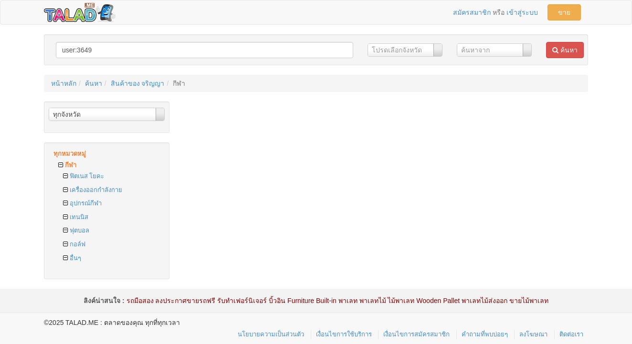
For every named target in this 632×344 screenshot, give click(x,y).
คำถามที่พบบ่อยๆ (485, 334)
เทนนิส (75, 217)
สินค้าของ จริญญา (138, 83)
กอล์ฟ (74, 244)
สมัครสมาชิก (472, 12)
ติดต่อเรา (571, 334)
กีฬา (67, 165)
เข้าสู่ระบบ (522, 12)
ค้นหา (565, 50)
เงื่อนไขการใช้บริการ (344, 334)
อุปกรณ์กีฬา (82, 203)
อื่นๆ (72, 258)
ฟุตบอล (76, 230)
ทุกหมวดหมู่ (69, 153)
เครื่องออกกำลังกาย (92, 189)
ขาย (564, 12)
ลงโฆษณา (533, 334)
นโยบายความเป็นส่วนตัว (271, 334)
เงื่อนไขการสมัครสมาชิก (416, 334)
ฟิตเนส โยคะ (83, 176)
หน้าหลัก (63, 83)
